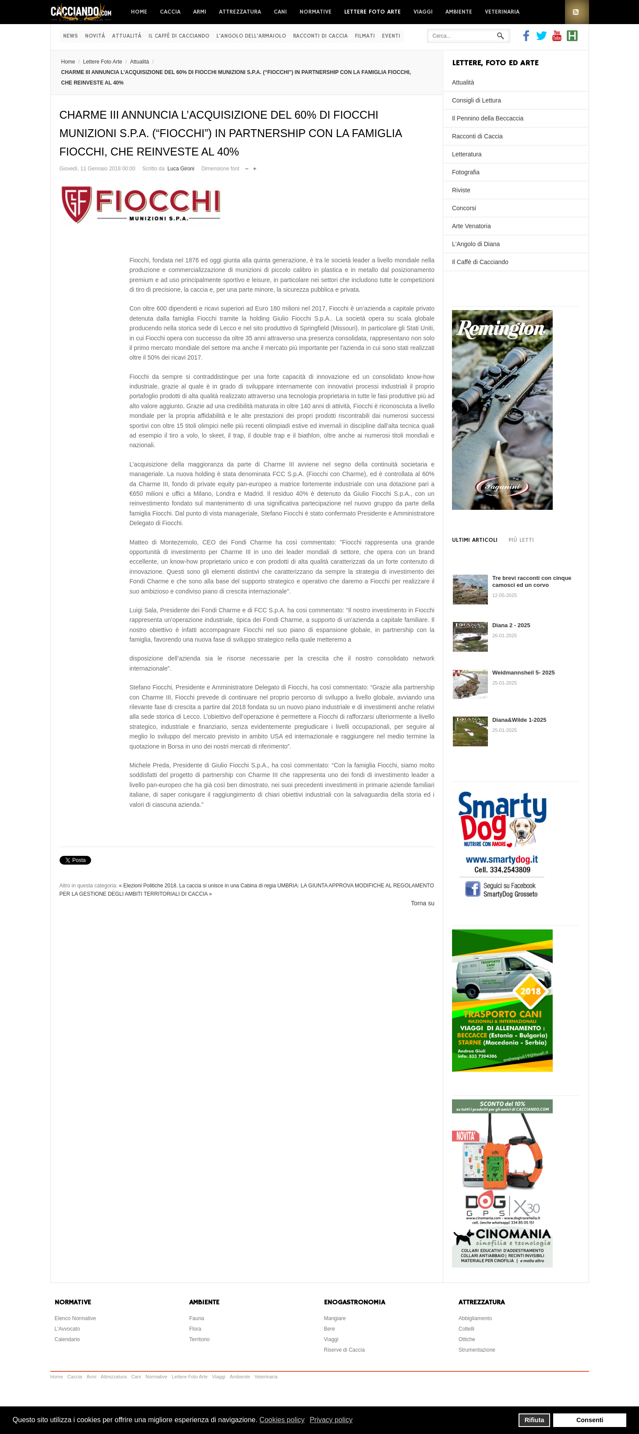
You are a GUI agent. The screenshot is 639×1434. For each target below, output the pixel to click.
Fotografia (466, 172)
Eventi (391, 36)
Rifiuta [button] (534, 1419)
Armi (199, 12)
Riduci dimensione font (247, 166)
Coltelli (466, 1329)
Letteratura (467, 154)
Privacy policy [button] (331, 1419)
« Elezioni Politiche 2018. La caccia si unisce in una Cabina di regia (197, 886)
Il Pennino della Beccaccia (487, 118)
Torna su (422, 903)
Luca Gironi (180, 169)
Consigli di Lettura (476, 100)
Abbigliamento (475, 1318)
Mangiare (335, 1318)
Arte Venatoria (471, 226)
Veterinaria (502, 12)
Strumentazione (477, 1350)
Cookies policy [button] (281, 1419)
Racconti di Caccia (320, 36)
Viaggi (423, 12)
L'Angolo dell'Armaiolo (251, 36)
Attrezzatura (240, 12)
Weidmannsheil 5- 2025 (523, 672)
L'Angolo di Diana (476, 243)
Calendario (67, 1339)
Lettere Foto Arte (372, 12)
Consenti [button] (590, 1419)
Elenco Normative (75, 1318)
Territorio (199, 1339)
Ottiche (467, 1339)
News (70, 36)
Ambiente (458, 12)
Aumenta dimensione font (254, 166)
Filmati (365, 36)
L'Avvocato (67, 1329)
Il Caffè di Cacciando (178, 36)
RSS (577, 12)
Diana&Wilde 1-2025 (519, 720)
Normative (316, 12)
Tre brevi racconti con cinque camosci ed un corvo (532, 581)
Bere (329, 1329)
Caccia (170, 12)
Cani (280, 12)
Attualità (126, 36)
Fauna (196, 1318)
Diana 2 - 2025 (511, 625)
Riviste (461, 190)
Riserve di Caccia (344, 1350)
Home (139, 12)
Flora (195, 1329)
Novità (95, 36)
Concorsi (464, 208)
